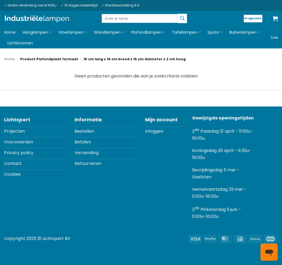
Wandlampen (109, 32)
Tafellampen (186, 32)
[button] (275, 18)
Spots (214, 32)
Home (10, 32)
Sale (274, 37)
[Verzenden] (182, 18)
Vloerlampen (72, 32)
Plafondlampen (148, 32)
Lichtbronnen (20, 43)
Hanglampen (37, 32)
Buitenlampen (244, 32)
